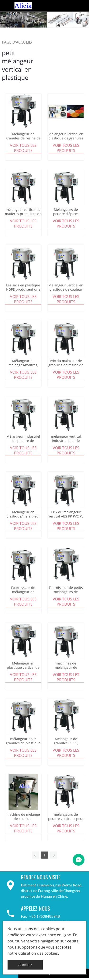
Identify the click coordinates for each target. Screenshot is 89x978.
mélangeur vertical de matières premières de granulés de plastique (23, 214)
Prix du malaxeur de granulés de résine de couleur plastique (65, 365)
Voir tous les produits (23, 148)
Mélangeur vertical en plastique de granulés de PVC (65, 138)
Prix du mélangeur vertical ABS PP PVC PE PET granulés (66, 516)
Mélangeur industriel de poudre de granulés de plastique (23, 440)
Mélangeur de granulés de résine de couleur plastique (23, 138)
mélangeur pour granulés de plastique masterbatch (23, 743)
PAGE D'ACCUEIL (16, 42)
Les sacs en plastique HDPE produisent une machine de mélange (23, 289)
